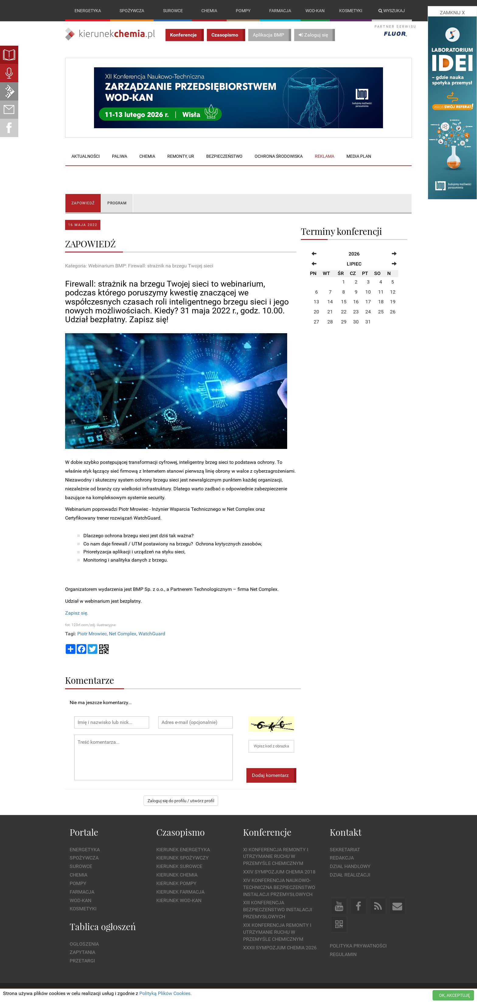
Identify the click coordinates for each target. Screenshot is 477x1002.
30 (356, 322)
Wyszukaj (391, 10)
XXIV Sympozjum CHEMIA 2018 (279, 872)
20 (316, 312)
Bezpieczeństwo (224, 156)
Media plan (358, 156)
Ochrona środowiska (279, 156)
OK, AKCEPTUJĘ (454, 995)
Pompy (243, 10)
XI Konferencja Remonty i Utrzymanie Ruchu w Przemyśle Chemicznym (275, 856)
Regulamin (343, 954)
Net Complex (122, 634)
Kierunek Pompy (176, 883)
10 (368, 292)
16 (356, 302)
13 (316, 302)
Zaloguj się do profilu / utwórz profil (181, 801)
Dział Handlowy (350, 866)
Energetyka (88, 10)
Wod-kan (315, 10)
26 (392, 312)
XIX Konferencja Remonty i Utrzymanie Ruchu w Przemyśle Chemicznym (277, 932)
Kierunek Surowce (179, 866)
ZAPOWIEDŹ (83, 203)
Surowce (173, 10)
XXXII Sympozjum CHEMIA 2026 (280, 948)
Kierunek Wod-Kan (178, 900)
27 (316, 322)
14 (330, 302)
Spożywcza (132, 10)
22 (343, 312)
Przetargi (82, 961)
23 (356, 312)
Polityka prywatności (358, 946)
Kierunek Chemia (176, 875)
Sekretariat (345, 849)
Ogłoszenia (84, 944)
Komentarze (89, 680)
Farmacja (280, 10)
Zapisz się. (76, 613)
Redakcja (342, 858)
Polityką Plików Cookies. (165, 993)
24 (368, 312)
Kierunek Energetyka (183, 849)
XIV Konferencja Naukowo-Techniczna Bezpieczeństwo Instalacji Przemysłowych (279, 887)
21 (330, 312)
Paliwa (119, 156)
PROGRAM (117, 203)
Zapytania (82, 952)
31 (368, 322)
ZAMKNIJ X (452, 13)
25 (381, 312)
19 (392, 302)
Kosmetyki (350, 10)
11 (381, 292)
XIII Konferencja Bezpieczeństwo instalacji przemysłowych (277, 910)
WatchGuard (151, 634)
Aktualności (85, 156)
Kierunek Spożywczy (182, 858)
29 (343, 322)
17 (368, 302)
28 (330, 322)
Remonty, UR (180, 156)
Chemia (209, 10)
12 (392, 292)
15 (343, 302)
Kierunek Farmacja (180, 892)
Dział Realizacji (350, 875)
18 (381, 302)
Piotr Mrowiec (92, 634)
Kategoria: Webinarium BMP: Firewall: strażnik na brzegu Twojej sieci (139, 266)
